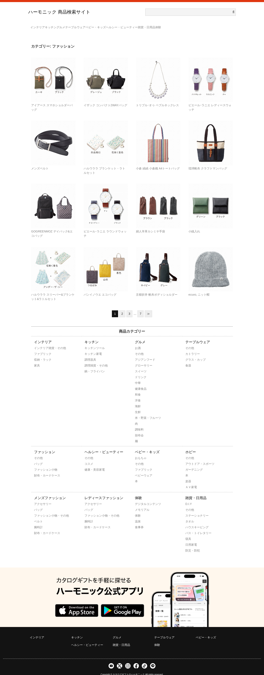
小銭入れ (194, 225)
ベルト (38, 515)
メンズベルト (40, 162)
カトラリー (191, 347)
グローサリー (140, 359)
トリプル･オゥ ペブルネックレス (157, 99)
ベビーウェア (140, 469)
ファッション (44, 446)
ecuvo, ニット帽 (198, 288)
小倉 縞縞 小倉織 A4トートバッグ (158, 162)
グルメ (79, 25)
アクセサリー (39, 498)
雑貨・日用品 (198, 25)
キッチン (61, 25)
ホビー (190, 446)
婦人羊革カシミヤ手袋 (150, 225)
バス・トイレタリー (191, 527)
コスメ (88, 457)
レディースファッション (103, 492)
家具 (37, 359)
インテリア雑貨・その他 (39, 342)
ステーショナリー (191, 509)
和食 (138, 388)
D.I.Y (188, 498)
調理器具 (90, 353)
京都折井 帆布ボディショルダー (156, 288)
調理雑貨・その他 (90, 359)
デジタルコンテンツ (140, 498)
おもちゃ (140, 452)
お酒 (138, 342)
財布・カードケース (39, 469)
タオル (189, 515)
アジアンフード (140, 353)
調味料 (139, 423)
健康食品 (140, 382)
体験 (218, 25)
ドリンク (140, 371)
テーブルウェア (102, 25)
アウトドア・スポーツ (191, 457)
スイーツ (140, 365)
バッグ (38, 457)
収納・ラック (39, 353)
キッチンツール (90, 342)
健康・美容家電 (90, 463)
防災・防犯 (191, 544)
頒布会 (139, 429)
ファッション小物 (39, 463)
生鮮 (138, 406)
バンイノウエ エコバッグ (100, 288)
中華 (138, 377)
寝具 (188, 532)
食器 (188, 359)
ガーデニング (191, 463)
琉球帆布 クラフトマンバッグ (207, 162)
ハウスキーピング (191, 521)
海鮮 (138, 400)
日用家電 (191, 538)
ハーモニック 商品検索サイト (59, 12)
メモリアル (140, 503)
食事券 (139, 521)
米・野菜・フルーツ (140, 411)
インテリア (39, 25)
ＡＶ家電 (191, 481)
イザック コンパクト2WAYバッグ (105, 99)
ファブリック (39, 347)
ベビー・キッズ (131, 25)
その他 (139, 347)
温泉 (138, 515)
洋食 (138, 394)
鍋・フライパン (90, 365)
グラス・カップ (191, 353)
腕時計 (38, 521)
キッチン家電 (90, 347)
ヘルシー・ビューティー (165, 25)
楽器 (188, 475)
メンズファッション (50, 492)
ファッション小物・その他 (39, 509)
